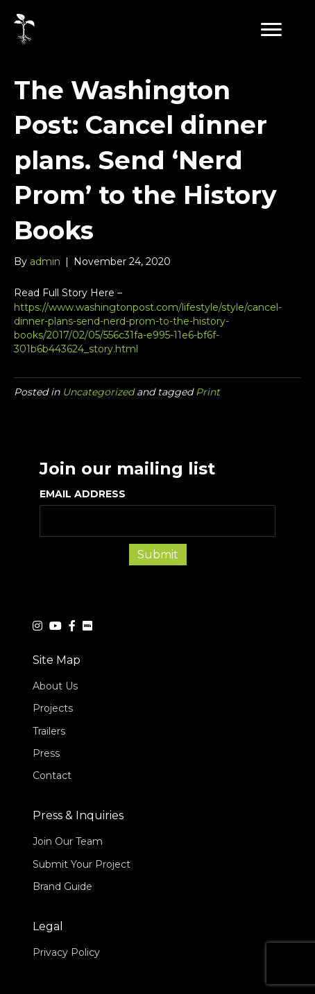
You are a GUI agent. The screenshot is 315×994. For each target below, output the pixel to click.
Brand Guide (62, 886)
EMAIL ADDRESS (157, 512)
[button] (271, 30)
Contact (52, 775)
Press (46, 753)
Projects (53, 708)
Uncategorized (98, 392)
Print (208, 392)
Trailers (49, 731)
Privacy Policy (66, 952)
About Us (55, 686)
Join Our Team (68, 841)
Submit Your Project (81, 864)
